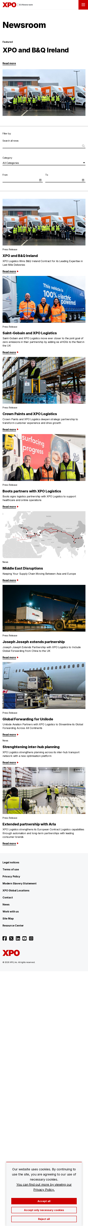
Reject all (44, 1219)
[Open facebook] (5, 938)
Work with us (11, 911)
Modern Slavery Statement (20, 883)
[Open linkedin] (18, 938)
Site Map (8, 918)
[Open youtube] (24, 938)
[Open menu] (83, 5)
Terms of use (11, 869)
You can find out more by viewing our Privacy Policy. (44, 1187)
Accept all (43, 1201)
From (5, 174)
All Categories (11, 163)
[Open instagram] (31, 938)
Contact (8, 897)
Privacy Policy (11, 876)
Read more (9, 63)
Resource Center (13, 925)
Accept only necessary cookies (44, 1210)
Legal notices (11, 862)
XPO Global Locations (16, 890)
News (6, 904)
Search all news (11, 140)
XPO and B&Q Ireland (36, 50)
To (46, 174)
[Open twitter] (11, 938)
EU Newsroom (26, 5)
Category (7, 157)
